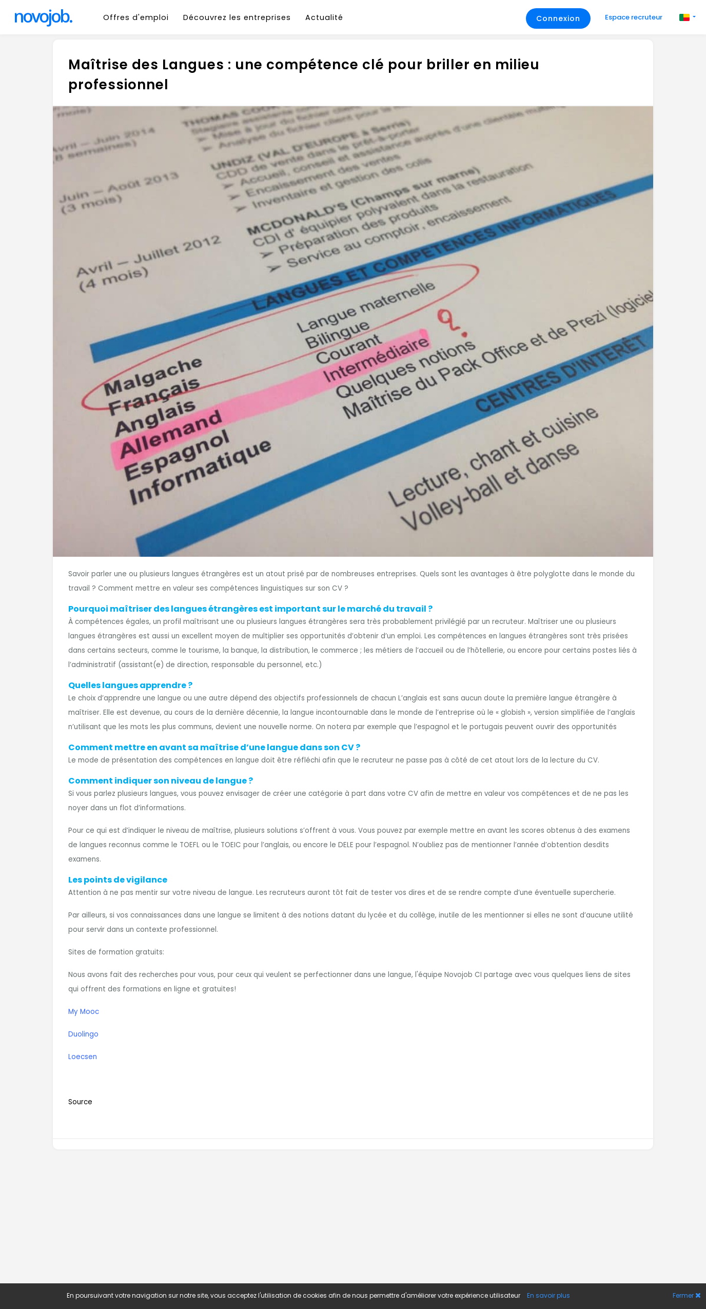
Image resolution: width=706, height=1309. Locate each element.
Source (80, 1102)
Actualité (324, 17)
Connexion (558, 18)
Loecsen (82, 1057)
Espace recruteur (634, 17)
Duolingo (83, 1034)
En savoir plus (548, 1295)
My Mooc (83, 1012)
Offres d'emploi (136, 17)
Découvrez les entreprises (237, 17)
